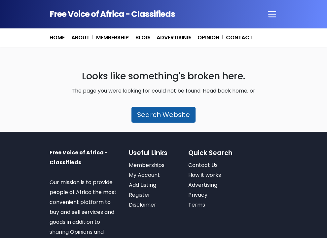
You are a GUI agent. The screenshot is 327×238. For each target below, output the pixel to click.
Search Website (163, 114)
